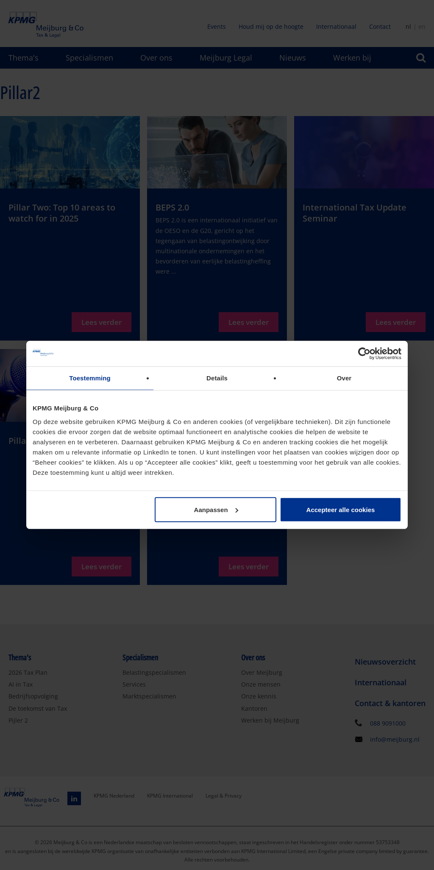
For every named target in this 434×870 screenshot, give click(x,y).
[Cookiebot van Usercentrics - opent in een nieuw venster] (364, 353)
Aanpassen (216, 509)
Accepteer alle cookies (340, 509)
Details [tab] (217, 378)
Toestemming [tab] (90, 378)
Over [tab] (344, 378)
